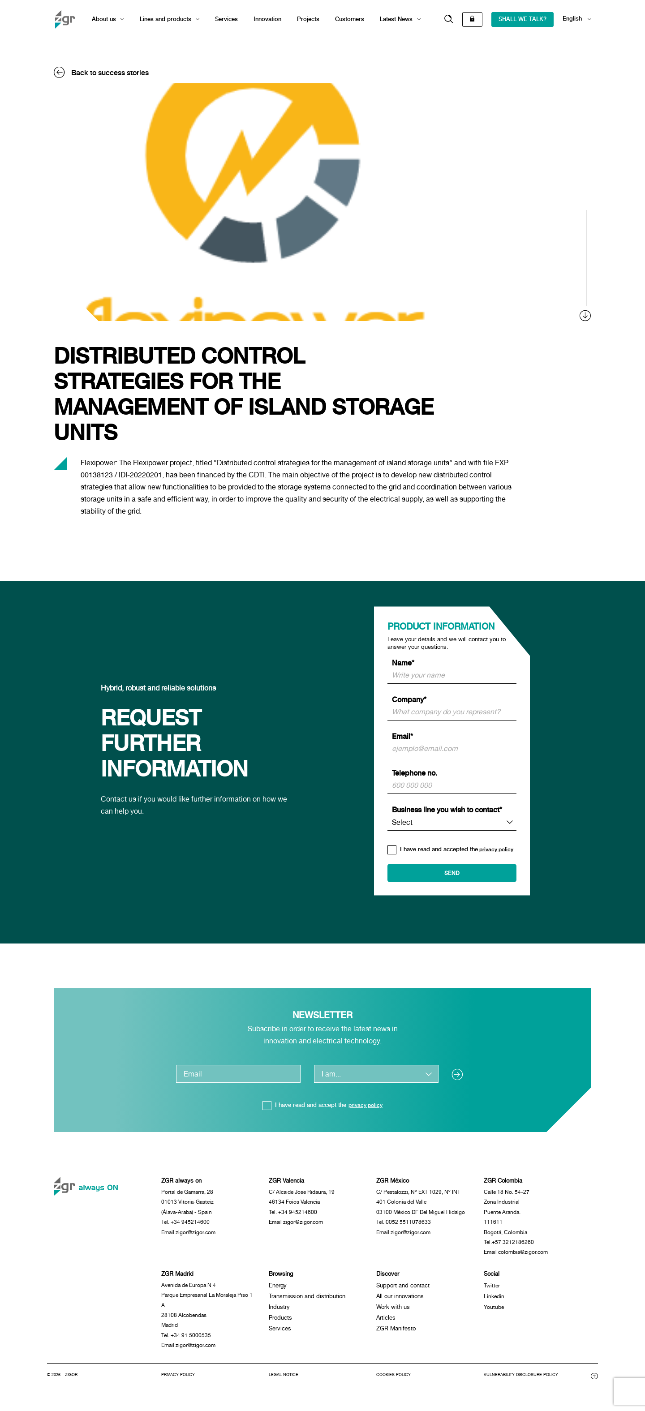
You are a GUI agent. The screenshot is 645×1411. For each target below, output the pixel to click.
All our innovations (400, 1301)
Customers (349, 19)
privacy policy (365, 1105)
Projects (308, 19)
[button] (448, 19)
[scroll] (585, 265)
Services (226, 19)
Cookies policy (395, 1384)
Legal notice (285, 1384)
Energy (278, 1290)
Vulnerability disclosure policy (524, 1384)
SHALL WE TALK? (522, 19)
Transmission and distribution (307, 1301)
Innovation (267, 19)
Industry (279, 1311)
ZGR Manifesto (396, 1333)
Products (280, 1322)
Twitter (492, 1290)
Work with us (393, 1311)
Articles (386, 1322)
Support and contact (403, 1290)
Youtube (494, 1311)
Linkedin (495, 1301)
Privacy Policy (179, 1384)
